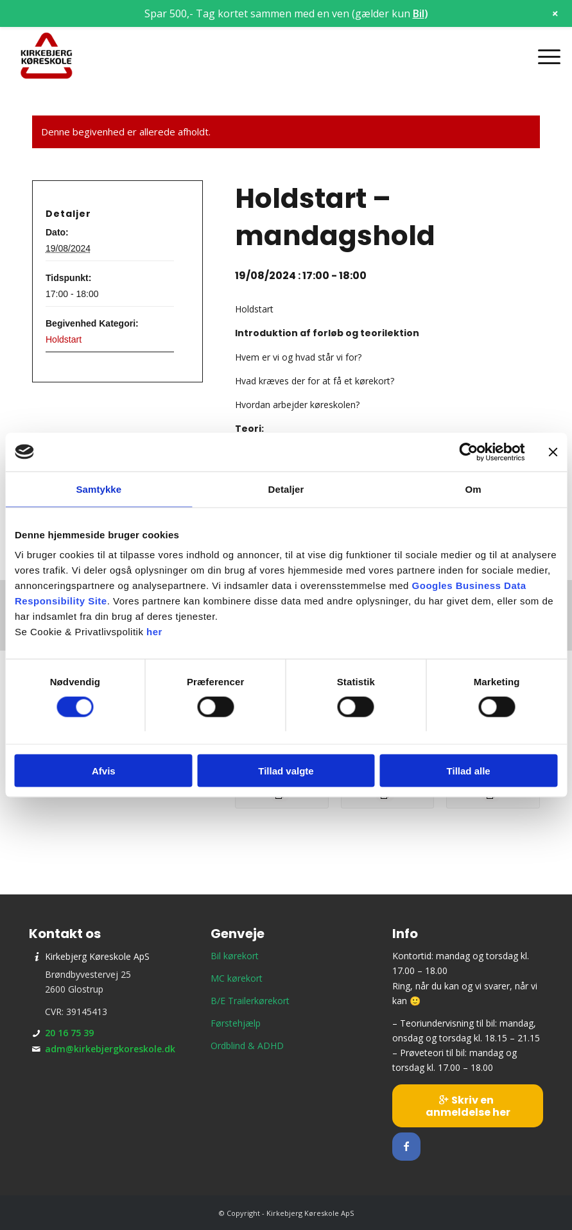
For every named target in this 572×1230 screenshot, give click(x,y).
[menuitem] (542, 56)
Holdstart (64, 339)
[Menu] (542, 56)
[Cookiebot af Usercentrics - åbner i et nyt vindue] (468, 451)
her (154, 631)
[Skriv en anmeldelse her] (467, 1105)
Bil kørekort (235, 956)
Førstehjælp (236, 1023)
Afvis (104, 770)
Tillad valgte (285, 770)
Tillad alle (468, 770)
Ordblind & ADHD (247, 1045)
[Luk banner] (552, 451)
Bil (418, 13)
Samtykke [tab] (98, 488)
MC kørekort (237, 978)
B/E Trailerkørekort (250, 1001)
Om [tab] (473, 488)
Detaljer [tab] (286, 488)
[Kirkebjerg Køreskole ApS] (47, 56)
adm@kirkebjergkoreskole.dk (110, 1049)
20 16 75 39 (69, 1033)
